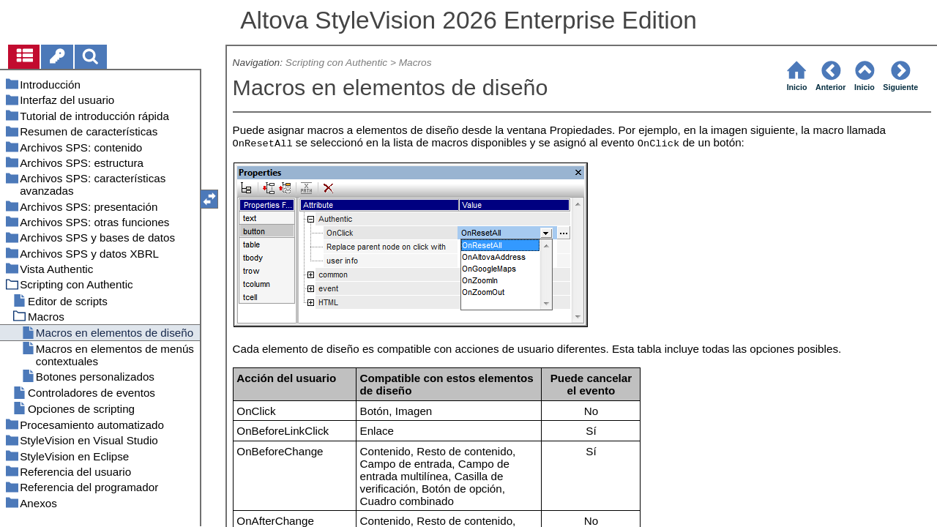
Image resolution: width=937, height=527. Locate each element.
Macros (415, 62)
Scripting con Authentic (336, 62)
